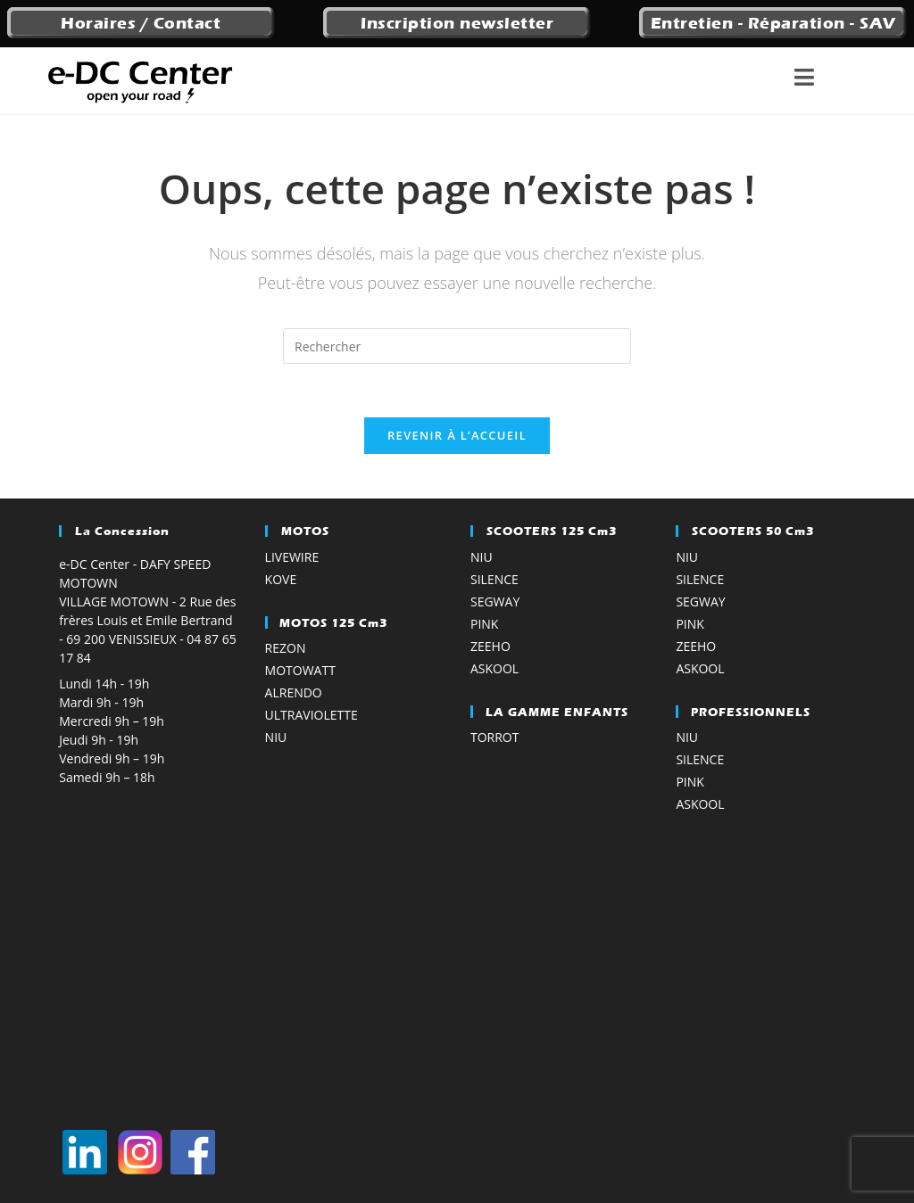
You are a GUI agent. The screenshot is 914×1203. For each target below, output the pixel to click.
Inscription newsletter (457, 23)
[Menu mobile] (831, 81)
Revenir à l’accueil (457, 435)
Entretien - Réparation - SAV (773, 23)
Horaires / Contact (140, 23)
